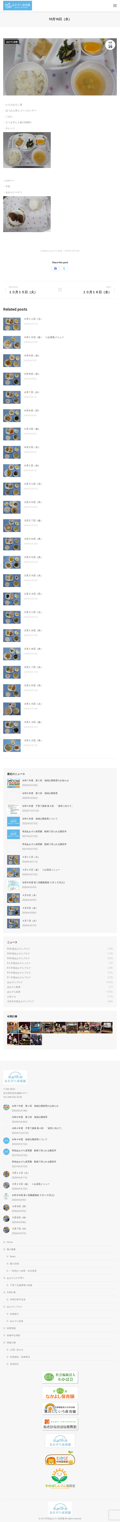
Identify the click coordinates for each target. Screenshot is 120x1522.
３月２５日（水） (33, 557)
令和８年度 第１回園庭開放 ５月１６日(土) (43, 882)
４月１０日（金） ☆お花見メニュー (44, 337)
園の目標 (14, 1263)
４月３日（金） (32, 428)
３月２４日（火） (33, 575)
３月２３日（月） (33, 593)
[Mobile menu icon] (115, 5)
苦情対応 (14, 1364)
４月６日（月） (32, 410)
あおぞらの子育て (14, 1278)
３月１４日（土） (33, 703)
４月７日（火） (32, 392)
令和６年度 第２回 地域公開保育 (40, 793)
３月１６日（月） (33, 685)
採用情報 (11, 1328)
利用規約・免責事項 (20, 1357)
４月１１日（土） (33, 318)
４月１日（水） (32, 465)
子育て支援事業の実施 (21, 1285)
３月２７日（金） (33, 520)
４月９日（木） (32, 355)
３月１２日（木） (33, 740)
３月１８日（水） (33, 648)
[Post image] (12, 324)
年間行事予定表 (18, 1299)
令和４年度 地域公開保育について (40, 818)
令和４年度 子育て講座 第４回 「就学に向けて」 (48, 806)
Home (10, 1242)
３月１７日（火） (33, 667)
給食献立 (14, 1314)
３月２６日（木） (33, 538)
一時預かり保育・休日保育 (23, 1271)
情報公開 (10, 1342)
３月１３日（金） (33, 722)
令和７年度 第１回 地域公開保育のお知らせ (45, 780)
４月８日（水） (32, 373)
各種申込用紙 (13, 1335)
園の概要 (10, 1249)
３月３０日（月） (33, 502)
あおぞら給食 (12, 42)
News (13, 1256)
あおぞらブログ (13, 1306)
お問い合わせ (16, 1349)
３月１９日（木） (33, 630)
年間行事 (10, 1292)
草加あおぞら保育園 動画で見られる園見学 (44, 831)
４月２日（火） (32, 447)
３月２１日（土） (33, 612)
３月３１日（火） (33, 483)
